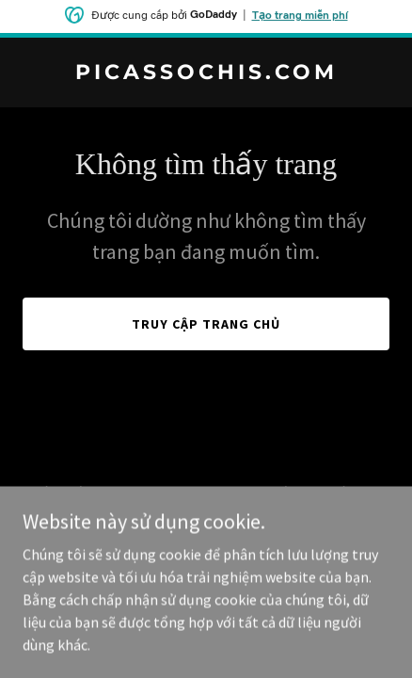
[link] (206, 73)
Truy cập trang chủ (206, 323)
